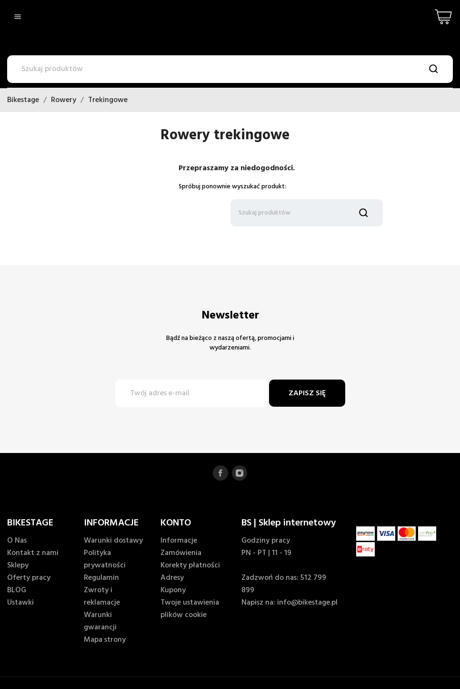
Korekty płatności (190, 565)
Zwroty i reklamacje (102, 596)
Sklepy (18, 565)
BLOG (16, 590)
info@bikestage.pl (307, 602)
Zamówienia (180, 553)
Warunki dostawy (113, 541)
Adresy (172, 578)
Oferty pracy (28, 578)
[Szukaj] (230, 69)
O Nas (17, 541)
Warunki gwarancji (100, 621)
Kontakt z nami (33, 553)
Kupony (173, 590)
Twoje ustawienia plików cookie (189, 608)
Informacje (178, 541)
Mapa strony (105, 640)
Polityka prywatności (105, 559)
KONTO (175, 523)
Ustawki (20, 602)
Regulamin (101, 578)
